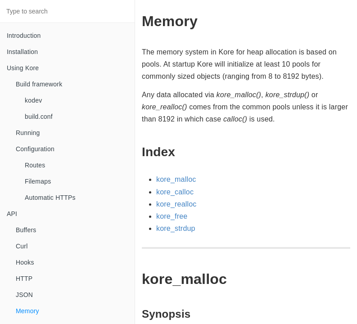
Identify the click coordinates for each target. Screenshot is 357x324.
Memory (27, 311)
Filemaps (38, 181)
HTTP (24, 278)
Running (28, 132)
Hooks (25, 262)
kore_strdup (175, 228)
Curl (21, 246)
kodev (33, 100)
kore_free (171, 216)
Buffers (26, 230)
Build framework (39, 84)
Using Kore (23, 68)
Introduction (24, 35)
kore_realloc (176, 204)
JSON (24, 294)
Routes (35, 165)
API (12, 213)
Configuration (35, 149)
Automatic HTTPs (50, 197)
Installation (22, 51)
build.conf (39, 116)
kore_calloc (175, 192)
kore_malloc (176, 179)
